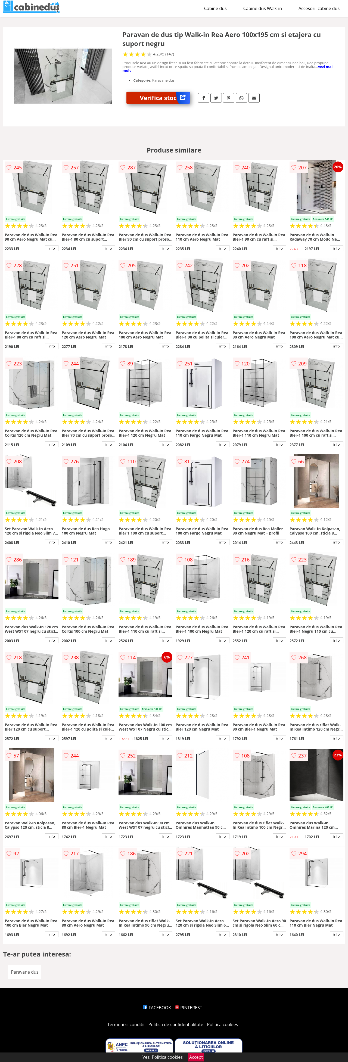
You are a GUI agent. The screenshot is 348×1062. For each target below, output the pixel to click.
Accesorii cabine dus (319, 8)
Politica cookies (222, 1024)
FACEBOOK (157, 1008)
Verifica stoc (165, 98)
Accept (196, 1057)
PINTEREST (188, 1008)
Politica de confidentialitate (175, 1024)
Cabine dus (215, 8)
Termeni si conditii (126, 1024)
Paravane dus (24, 972)
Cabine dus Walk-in (262, 8)
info (51, 248)
